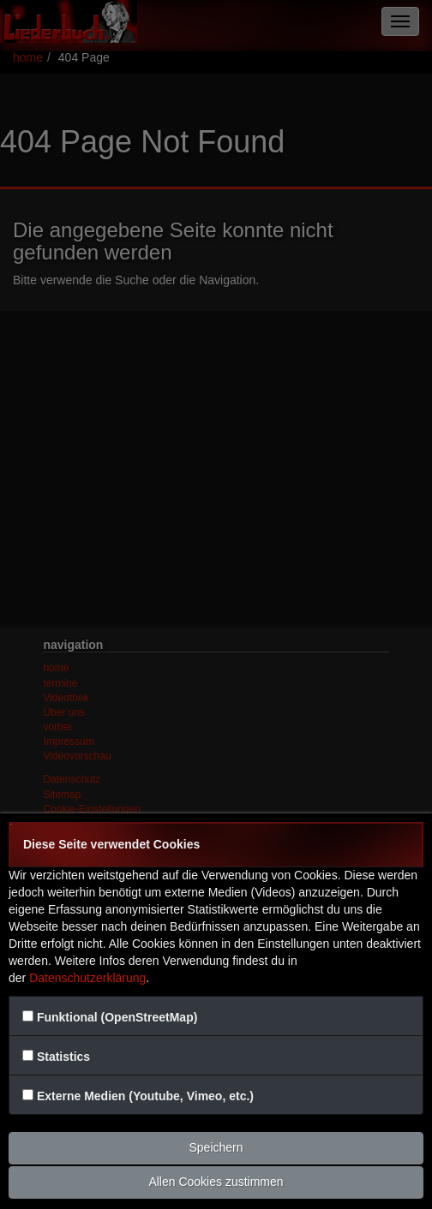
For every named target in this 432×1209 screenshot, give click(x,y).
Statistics (63, 1056)
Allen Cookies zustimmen (215, 1181)
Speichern (216, 1147)
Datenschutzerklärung (87, 978)
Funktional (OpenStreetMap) (117, 1017)
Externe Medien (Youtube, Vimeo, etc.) (145, 1096)
